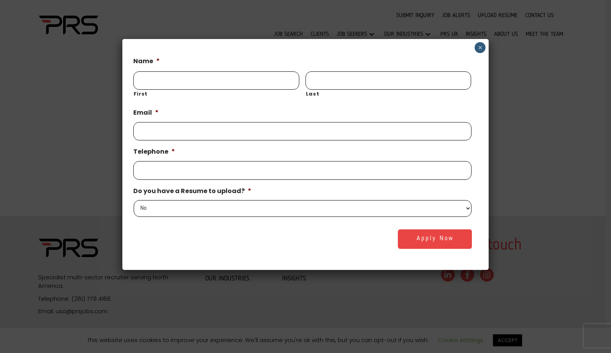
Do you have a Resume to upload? (192, 191)
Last (313, 94)
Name (146, 61)
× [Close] (480, 47)
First (141, 94)
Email (146, 113)
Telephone (154, 152)
